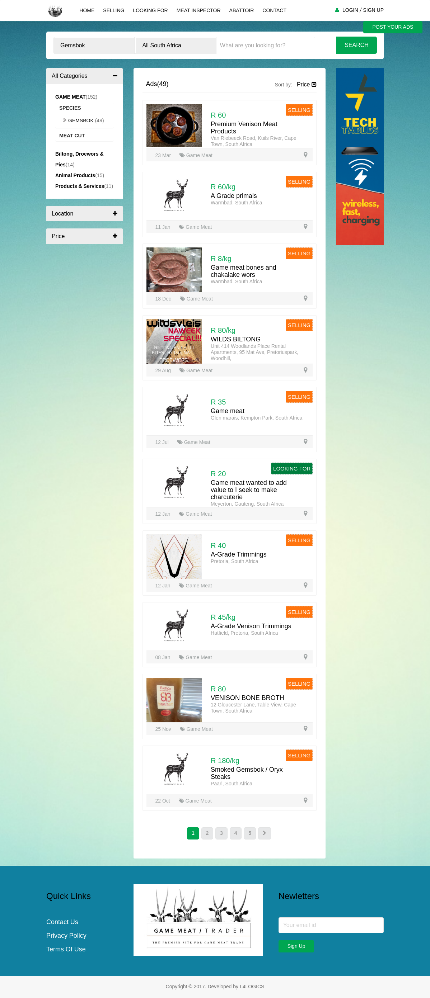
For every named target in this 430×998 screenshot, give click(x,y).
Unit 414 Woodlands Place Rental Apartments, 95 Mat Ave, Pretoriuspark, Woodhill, (254, 352)
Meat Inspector (198, 10)
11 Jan (163, 227)
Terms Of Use (66, 949)
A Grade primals (234, 195)
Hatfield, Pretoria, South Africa (244, 633)
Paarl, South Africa (231, 783)
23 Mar (163, 155)
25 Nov (164, 729)
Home (86, 10)
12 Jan (163, 514)
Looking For (150, 10)
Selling (113, 10)
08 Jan (163, 657)
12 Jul (162, 442)
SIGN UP (373, 10)
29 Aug (164, 370)
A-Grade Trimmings (239, 554)
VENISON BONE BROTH (247, 697)
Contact (274, 10)
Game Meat (195, 155)
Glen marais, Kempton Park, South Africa (256, 418)
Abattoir (241, 10)
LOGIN (350, 10)
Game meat (227, 411)
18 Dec (164, 299)
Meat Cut (72, 135)
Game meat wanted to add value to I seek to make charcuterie (249, 490)
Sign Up (296, 946)
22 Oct (163, 801)
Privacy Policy (66, 936)
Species (70, 108)
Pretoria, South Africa (234, 561)
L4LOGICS (252, 986)
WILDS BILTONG (236, 339)
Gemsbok (79, 120)
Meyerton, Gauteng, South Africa (247, 504)
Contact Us (62, 922)
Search (357, 45)
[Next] (264, 833)
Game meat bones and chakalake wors (243, 271)
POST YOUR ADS (393, 27)
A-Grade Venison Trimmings (251, 626)
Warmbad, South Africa (236, 202)
